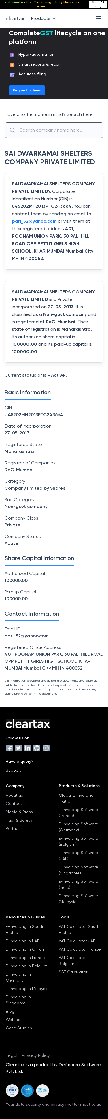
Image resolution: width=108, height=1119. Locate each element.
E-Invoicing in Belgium (27, 966)
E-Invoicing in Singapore (18, 1000)
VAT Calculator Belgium (73, 960)
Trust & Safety (19, 820)
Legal (11, 1055)
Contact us (17, 803)
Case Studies (19, 1028)
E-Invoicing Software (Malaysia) (78, 898)
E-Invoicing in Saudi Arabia (24, 929)
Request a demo (27, 90)
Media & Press (19, 812)
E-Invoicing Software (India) (78, 884)
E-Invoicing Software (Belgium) (78, 841)
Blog (10, 1011)
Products (44, 18)
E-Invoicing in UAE (22, 941)
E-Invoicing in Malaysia (27, 988)
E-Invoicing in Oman (25, 949)
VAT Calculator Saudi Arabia (79, 929)
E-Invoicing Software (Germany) (78, 827)
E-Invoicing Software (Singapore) (78, 870)
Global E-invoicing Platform (76, 798)
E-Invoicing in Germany (18, 977)
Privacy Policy (36, 1055)
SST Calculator (73, 972)
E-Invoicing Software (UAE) (78, 855)
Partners (14, 828)
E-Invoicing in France (25, 957)
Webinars (15, 1019)
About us (14, 795)
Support (13, 770)
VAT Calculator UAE (77, 941)
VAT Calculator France (80, 949)
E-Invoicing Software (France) (78, 812)
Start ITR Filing (98, 4)
